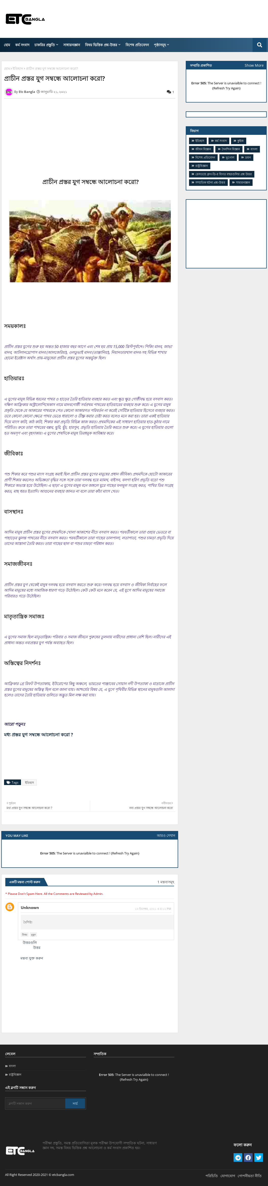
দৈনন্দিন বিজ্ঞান (231, 149)
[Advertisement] (175, 19)
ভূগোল (230, 157)
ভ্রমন (248, 157)
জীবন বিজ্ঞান (203, 149)
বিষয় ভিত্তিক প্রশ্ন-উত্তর (101, 44)
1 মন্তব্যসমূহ (165, 881)
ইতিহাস (18, 68)
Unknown (30, 907)
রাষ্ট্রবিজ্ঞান (201, 166)
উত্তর (24, 934)
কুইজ (240, 141)
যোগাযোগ (227, 1175)
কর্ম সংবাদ (22, 44)
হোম (7, 44)
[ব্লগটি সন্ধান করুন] (35, 1103)
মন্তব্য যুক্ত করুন (31, 958)
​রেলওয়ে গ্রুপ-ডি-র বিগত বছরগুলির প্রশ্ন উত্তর (223, 174)
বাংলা (254, 149)
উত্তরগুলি (30, 942)
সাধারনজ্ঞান (71, 44)
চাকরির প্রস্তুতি (44, 44)
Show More (254, 65)
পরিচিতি (211, 1175)
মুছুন (33, 934)
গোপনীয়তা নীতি (250, 1175)
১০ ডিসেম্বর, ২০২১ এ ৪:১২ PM (153, 909)
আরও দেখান (166, 835)
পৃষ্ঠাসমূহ (160, 44)
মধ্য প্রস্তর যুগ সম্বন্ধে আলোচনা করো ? (38, 734)
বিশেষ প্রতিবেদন (137, 44)
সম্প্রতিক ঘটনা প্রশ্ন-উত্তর (210, 182)
